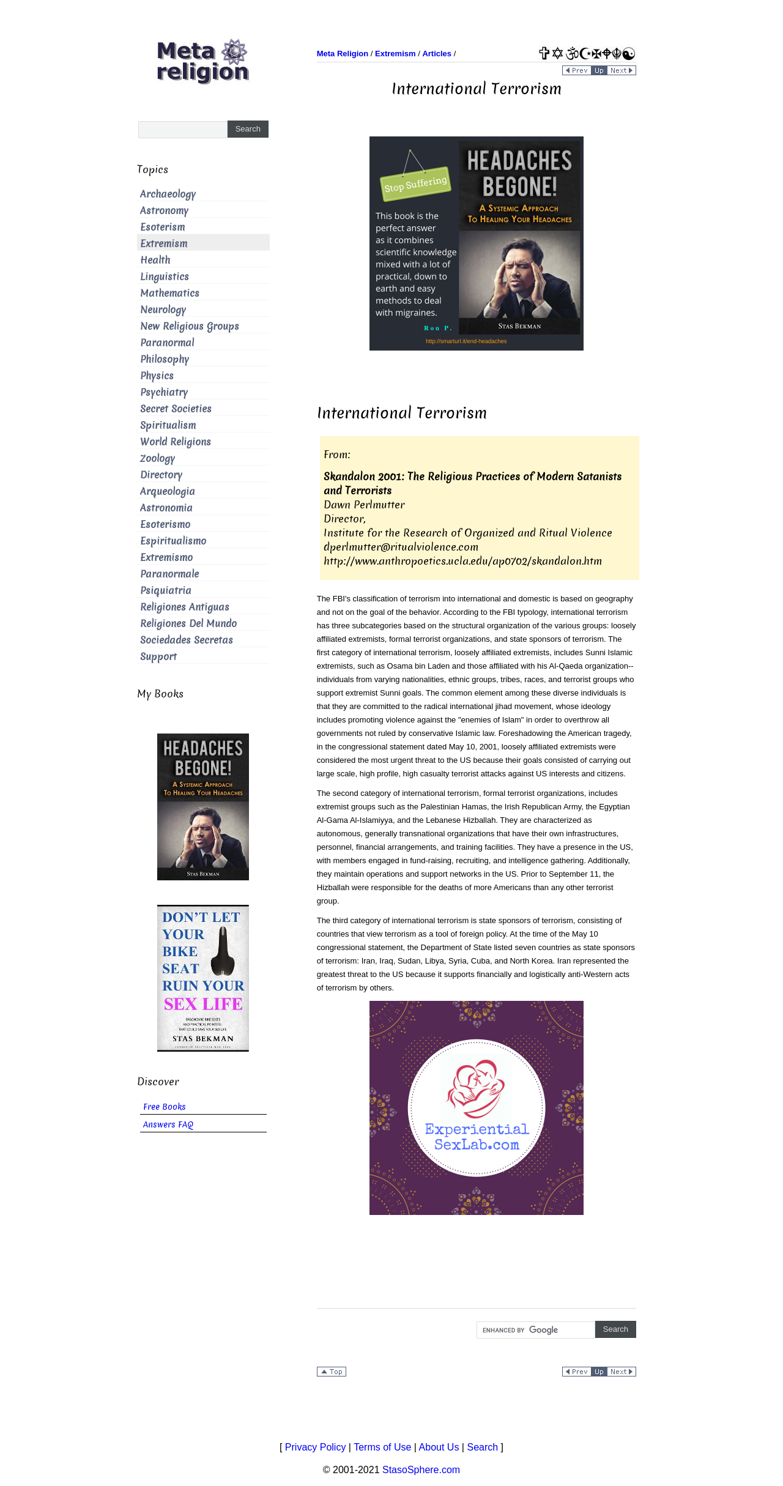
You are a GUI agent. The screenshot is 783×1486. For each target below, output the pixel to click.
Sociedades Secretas (186, 640)
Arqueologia (167, 491)
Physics (157, 376)
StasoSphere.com (421, 1470)
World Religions (175, 442)
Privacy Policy (315, 1447)
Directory (161, 475)
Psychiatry (164, 392)
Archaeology (168, 194)
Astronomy (164, 210)
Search (482, 1447)
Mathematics (169, 293)
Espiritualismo (173, 541)
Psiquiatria (165, 590)
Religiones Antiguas (184, 607)
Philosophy (164, 359)
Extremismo (166, 557)
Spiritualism (168, 425)
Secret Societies (176, 409)
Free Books (164, 1107)
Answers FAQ (168, 1125)
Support (158, 656)
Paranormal (167, 342)
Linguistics (164, 276)
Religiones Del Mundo (188, 623)
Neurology (163, 309)
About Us (439, 1447)
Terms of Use (382, 1447)
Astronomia (166, 508)
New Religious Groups (189, 326)
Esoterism (162, 227)
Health (155, 260)
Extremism (163, 243)
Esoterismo (165, 524)
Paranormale (169, 574)
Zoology (157, 458)
